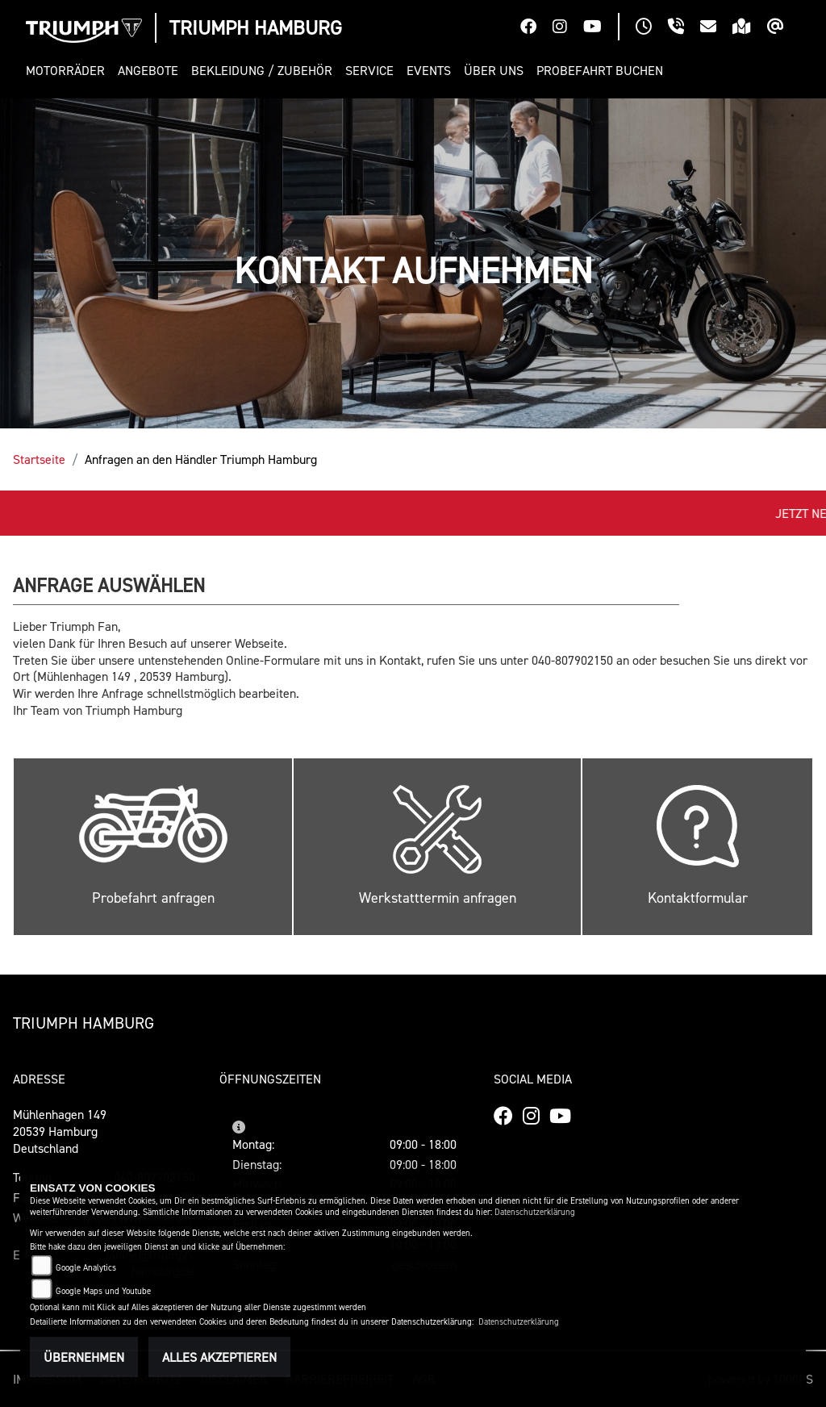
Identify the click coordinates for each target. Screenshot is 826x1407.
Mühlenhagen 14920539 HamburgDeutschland (59, 1131)
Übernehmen (84, 1357)
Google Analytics (86, 1268)
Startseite (39, 459)
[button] (68, 71)
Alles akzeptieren (219, 1357)
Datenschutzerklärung (534, 1212)
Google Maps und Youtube (103, 1291)
